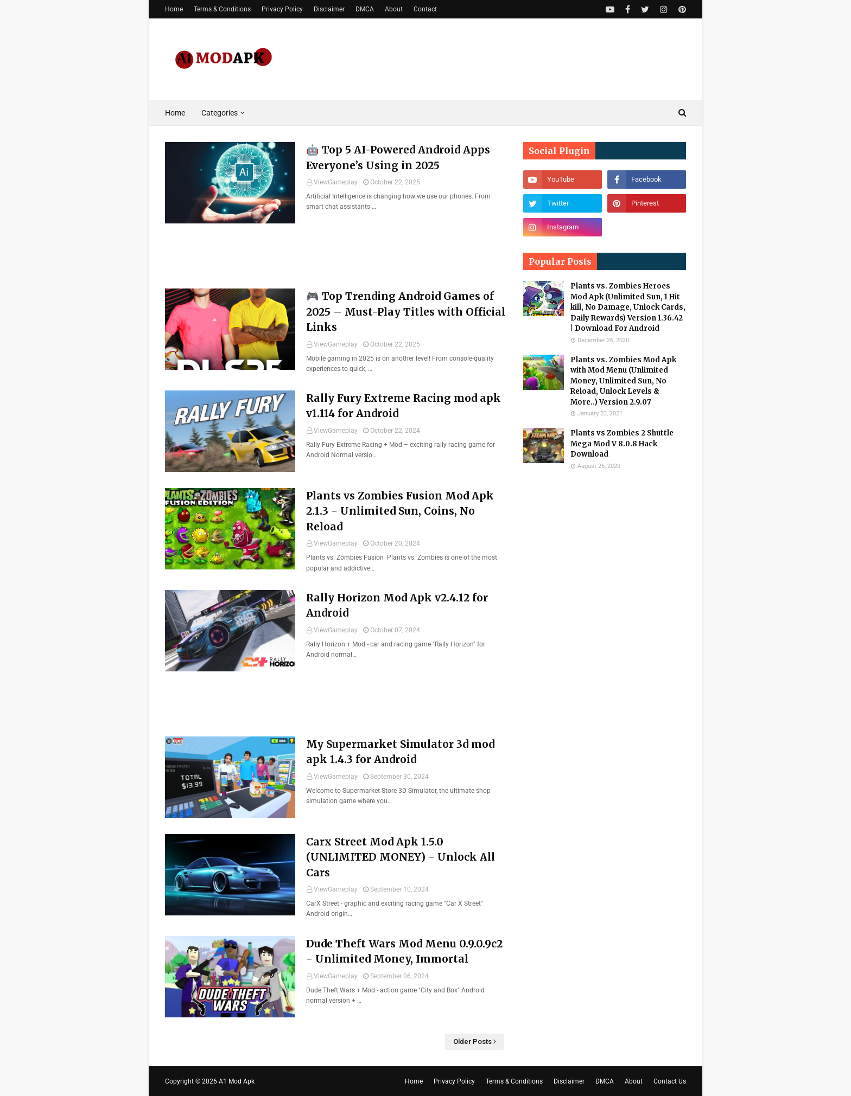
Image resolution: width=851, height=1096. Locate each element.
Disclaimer (329, 9)
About (394, 9)
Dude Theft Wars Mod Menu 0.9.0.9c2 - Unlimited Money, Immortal (404, 951)
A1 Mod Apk (237, 1081)
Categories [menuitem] (219, 112)
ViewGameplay (336, 182)
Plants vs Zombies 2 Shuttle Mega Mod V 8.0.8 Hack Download (622, 443)
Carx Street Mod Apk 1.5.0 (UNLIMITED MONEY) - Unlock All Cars (400, 857)
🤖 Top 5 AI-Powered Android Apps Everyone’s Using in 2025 (398, 157)
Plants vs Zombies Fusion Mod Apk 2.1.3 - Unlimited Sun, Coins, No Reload (400, 511)
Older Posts (472, 1041)
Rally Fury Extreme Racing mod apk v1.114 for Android (403, 406)
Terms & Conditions (222, 9)
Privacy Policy (282, 9)
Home (174, 9)
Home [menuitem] (175, 112)
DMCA (364, 9)
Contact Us (669, 1081)
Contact (425, 9)
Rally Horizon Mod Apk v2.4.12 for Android (397, 605)
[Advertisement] (336, 316)
